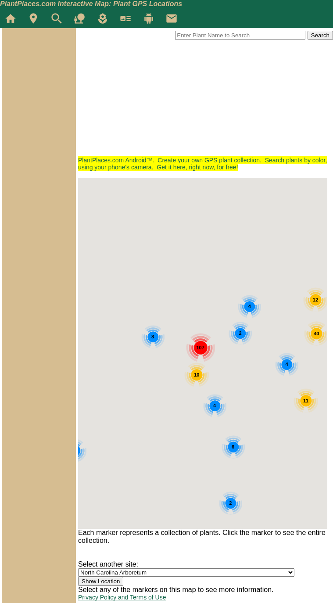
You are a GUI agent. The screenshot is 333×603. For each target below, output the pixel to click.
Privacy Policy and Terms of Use (122, 597)
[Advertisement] (205, 95)
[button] (278, 287)
